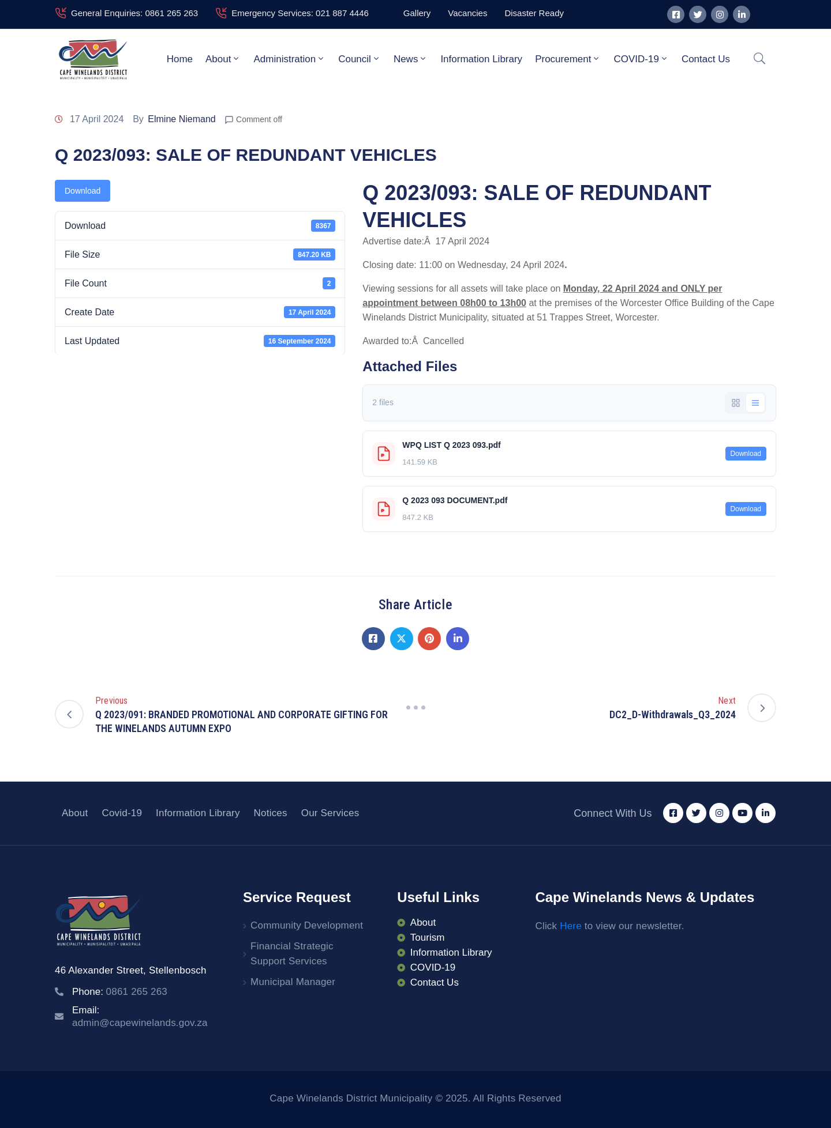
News (411, 59)
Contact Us (706, 59)
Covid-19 (122, 813)
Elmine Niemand (181, 119)
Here (571, 925)
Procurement (568, 59)
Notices (270, 813)
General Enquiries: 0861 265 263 (134, 13)
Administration (289, 59)
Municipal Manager (292, 981)
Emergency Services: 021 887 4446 (300, 13)
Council (359, 59)
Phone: (119, 991)
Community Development (306, 925)
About (223, 59)
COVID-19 (640, 59)
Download (82, 190)
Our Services (330, 813)
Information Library (481, 59)
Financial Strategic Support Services (292, 954)
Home (180, 59)
